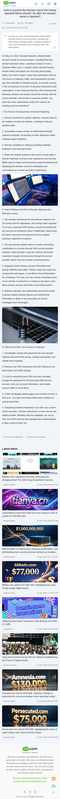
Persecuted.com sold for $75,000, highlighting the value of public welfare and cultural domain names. (29, 731)
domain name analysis (36, 437)
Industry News (9, 485)
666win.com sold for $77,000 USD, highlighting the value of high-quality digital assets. (29, 586)
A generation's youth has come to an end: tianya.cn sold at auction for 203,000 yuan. (29, 514)
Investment (7, 629)
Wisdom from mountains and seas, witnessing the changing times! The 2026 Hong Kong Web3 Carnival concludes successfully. (27, 479)
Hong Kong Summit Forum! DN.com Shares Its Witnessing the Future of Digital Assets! (29, 658)
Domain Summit (10, 665)
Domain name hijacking (13, 437)
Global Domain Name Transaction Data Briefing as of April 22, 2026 (29, 622)
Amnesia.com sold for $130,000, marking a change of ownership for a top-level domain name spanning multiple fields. (29, 695)
